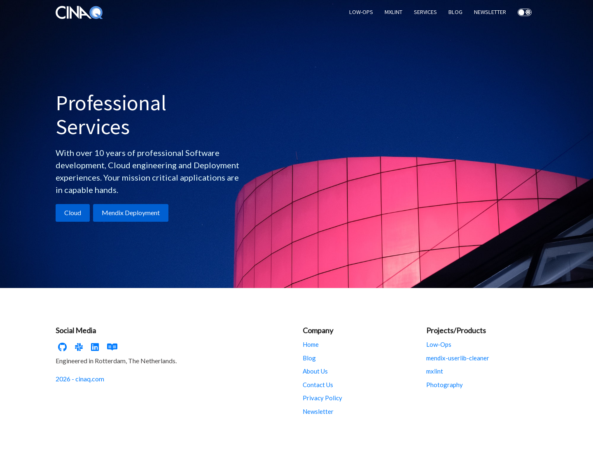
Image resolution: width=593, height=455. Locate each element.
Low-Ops (438, 344)
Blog (309, 358)
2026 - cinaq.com (80, 379)
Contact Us (318, 384)
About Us (315, 371)
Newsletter (318, 411)
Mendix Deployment (131, 212)
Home (311, 344)
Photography (444, 384)
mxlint (434, 371)
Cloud (72, 212)
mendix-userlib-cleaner (457, 358)
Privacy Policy (322, 398)
